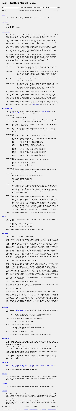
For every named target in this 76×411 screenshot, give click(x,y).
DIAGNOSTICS (6, 338)
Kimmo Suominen (33, 409)
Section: (21, 6)
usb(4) (53, 365)
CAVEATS (4, 391)
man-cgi (44, 409)
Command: (5, 6)
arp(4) (8, 365)
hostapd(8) (20, 367)
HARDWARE (5, 233)
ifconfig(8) (45, 111)
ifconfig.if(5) (14, 113)
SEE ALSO (5, 362)
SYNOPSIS (5, 22)
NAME (3, 15)
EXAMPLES (5, 307)
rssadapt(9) (35, 104)
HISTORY (4, 374)
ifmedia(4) (23, 365)
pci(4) (47, 365)
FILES (4, 216)
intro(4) (31, 365)
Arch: (40, 6)
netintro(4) (40, 365)
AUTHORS (4, 384)
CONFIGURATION (7, 109)
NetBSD (26, 409)
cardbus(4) (15, 365)
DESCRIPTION (6, 32)
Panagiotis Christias (52, 409)
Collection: (47, 6)
